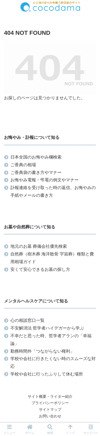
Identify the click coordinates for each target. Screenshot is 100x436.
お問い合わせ (50, 416)
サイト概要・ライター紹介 (50, 396)
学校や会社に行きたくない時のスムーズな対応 (53, 362)
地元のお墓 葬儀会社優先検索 (38, 246)
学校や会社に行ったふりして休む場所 (46, 374)
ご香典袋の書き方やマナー (36, 172)
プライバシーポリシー (50, 403)
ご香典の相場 (23, 165)
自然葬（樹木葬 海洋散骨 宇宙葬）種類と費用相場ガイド (52, 258)
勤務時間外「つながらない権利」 (42, 351)
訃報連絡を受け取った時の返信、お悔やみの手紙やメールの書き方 (53, 191)
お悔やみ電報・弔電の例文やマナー (44, 180)
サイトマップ (50, 409)
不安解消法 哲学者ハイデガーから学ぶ (47, 328)
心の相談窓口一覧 (27, 320)
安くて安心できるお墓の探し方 (40, 269)
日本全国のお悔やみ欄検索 (36, 157)
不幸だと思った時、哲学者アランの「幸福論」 (50, 340)
